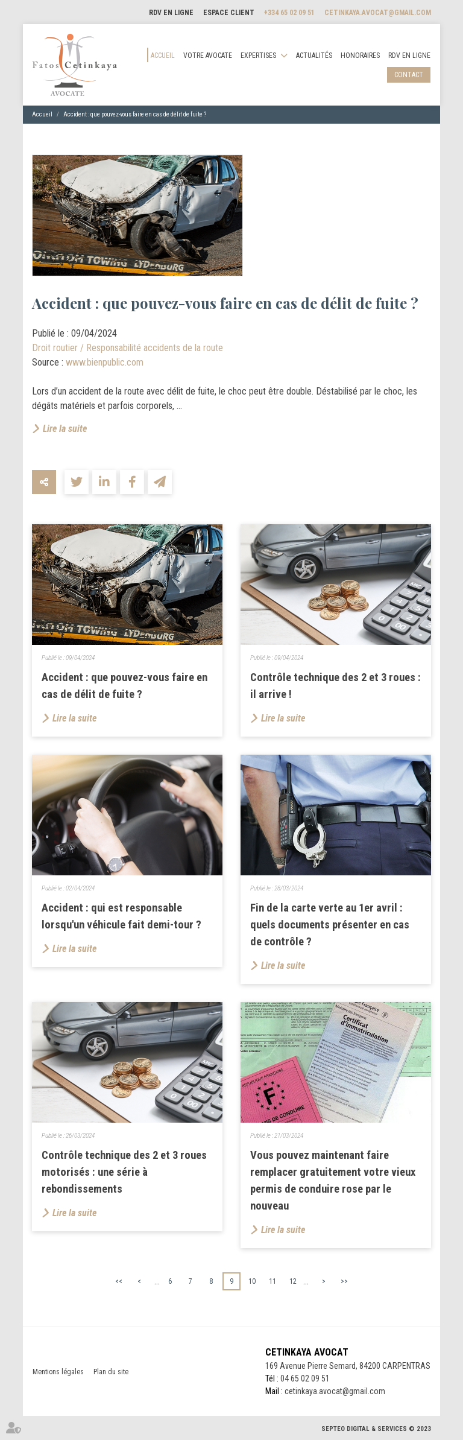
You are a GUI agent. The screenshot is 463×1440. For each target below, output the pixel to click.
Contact (408, 75)
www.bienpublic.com (104, 362)
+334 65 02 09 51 (289, 12)
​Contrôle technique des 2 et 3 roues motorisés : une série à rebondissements (124, 1172)
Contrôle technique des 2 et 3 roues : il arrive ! (335, 686)
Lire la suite (65, 428)
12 (293, 1281)
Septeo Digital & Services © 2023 (376, 1429)
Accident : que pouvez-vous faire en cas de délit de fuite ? (134, 114)
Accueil (163, 55)
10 (252, 1281)
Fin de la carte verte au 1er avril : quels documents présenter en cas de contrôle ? (329, 924)
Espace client (228, 12)
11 (272, 1281)
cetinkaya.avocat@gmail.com (377, 12)
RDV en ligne (171, 12)
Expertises (258, 55)
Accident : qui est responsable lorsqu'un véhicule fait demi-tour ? (121, 916)
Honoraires (360, 55)
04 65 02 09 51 (305, 1378)
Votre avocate (207, 55)
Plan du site (110, 1372)
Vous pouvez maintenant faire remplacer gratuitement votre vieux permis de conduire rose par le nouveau (332, 1181)
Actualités (314, 55)
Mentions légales (58, 1372)
